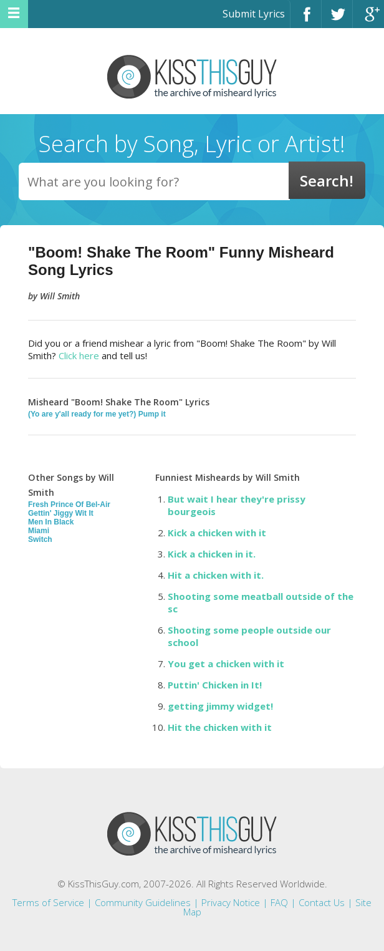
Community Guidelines (143, 902)
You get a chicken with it (226, 663)
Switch (40, 539)
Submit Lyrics (254, 14)
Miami (38, 530)
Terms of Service (48, 902)
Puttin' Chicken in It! (215, 684)
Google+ (368, 19)
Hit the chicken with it (220, 727)
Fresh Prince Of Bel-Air (69, 504)
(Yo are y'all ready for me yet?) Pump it (97, 414)
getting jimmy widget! (220, 706)
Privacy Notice (230, 902)
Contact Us (322, 902)
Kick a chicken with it (217, 532)
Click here (79, 355)
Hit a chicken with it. (216, 575)
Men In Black (51, 522)
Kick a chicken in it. (212, 554)
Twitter (337, 19)
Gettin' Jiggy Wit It (61, 513)
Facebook (305, 19)
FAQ (279, 902)
